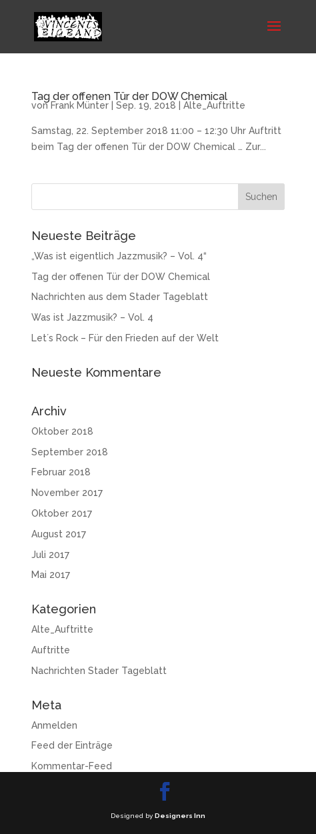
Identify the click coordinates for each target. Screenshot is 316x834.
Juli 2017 (50, 554)
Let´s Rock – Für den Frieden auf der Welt (125, 338)
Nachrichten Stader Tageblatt (99, 670)
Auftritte (50, 650)
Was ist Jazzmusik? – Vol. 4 (92, 317)
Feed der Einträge (72, 745)
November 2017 (67, 492)
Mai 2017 (50, 574)
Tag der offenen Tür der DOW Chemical (129, 96)
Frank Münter (80, 105)
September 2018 (69, 452)
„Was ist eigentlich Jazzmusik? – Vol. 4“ (119, 256)
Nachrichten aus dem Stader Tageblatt (119, 296)
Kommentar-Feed (71, 766)
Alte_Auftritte (214, 105)
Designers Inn (180, 815)
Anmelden (54, 725)
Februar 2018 (61, 472)
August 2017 (58, 534)
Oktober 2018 (62, 431)
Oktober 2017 (61, 513)
